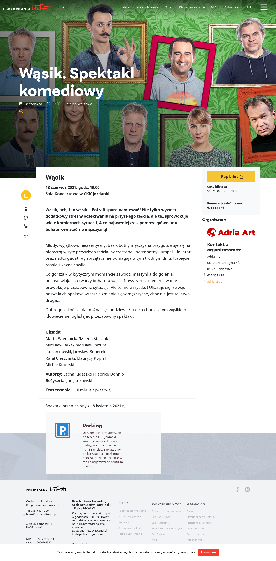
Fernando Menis (195, 539)
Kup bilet (232, 176)
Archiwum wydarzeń (129, 516)
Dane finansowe (195, 528)
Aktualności (233, 7)
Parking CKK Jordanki (130, 533)
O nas (169, 7)
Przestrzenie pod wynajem (166, 511)
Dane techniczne (195, 534)
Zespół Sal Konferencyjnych (167, 528)
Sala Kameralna (160, 522)
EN (249, 7)
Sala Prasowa (159, 534)
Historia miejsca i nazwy (199, 522)
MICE (214, 7)
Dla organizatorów (192, 7)
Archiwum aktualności (130, 527)
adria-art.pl (215, 282)
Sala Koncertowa (161, 516)
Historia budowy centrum (201, 516)
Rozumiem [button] (208, 552)
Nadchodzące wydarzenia (140, 7)
